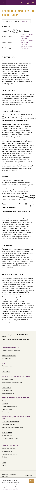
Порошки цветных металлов (10, 422)
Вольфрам (5, 401)
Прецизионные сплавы (9, 353)
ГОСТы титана (6, 369)
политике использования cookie (12, 488)
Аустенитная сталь (7, 430)
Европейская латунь (8, 393)
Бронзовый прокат (7, 379)
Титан (4, 363)
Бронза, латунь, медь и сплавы (16, 376)
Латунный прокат (7, 390)
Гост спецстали (6, 358)
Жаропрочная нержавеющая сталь (12, 427)
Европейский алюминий (9, 454)
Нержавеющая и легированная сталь (16, 418)
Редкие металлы (7, 409)
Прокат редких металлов (9, 406)
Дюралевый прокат (8, 451)
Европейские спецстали (9, 355)
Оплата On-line (6, 339)
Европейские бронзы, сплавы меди (12, 382)
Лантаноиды (5, 412)
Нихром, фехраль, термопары (11, 350)
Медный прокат (6, 387)
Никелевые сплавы (10, 347)
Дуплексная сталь (7, 435)
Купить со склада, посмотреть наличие (27, 36)
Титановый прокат (7, 366)
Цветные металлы (10, 446)
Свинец (4, 465)
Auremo (8, 3)
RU (22, 2)
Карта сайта (28, 475)
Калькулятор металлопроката (21, 339)
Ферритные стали (7, 433)
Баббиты (4, 457)
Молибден (5, 403)
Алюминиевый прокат (8, 449)
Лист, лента (25, 21)
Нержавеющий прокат (9, 424)
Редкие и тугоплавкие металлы (16, 398)
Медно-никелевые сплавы (9, 385)
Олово (4, 462)
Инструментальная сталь (9, 441)
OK (31, 480)
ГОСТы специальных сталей (10, 438)
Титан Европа (6, 371)
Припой (4, 460)
